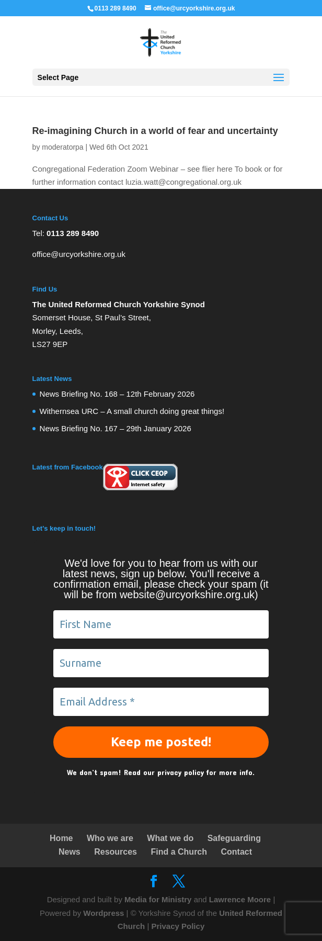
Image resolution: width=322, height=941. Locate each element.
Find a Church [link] (179, 851)
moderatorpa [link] (62, 147)
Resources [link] (115, 851)
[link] (161, 41)
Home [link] (61, 838)
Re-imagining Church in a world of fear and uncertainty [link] (155, 131)
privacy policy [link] (180, 772)
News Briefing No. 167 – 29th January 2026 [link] (115, 428)
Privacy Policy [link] (177, 926)
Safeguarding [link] (234, 838)
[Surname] (161, 663)
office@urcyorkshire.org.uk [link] (78, 254)
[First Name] (161, 624)
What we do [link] (170, 838)
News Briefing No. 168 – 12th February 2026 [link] (117, 393)
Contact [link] (236, 851)
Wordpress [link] (103, 913)
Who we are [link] (110, 838)
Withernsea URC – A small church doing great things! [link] (132, 411)
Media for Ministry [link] (159, 899)
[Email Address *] (161, 702)
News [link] (69, 851)
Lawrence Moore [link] (240, 899)
